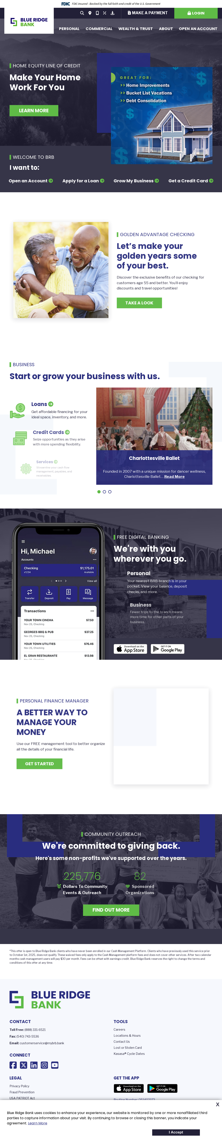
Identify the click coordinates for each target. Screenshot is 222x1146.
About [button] (166, 28)
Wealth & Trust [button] (135, 28)
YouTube (54, 1065)
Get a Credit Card (188, 181)
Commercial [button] (99, 28)
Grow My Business (133, 181)
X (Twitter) (23, 1065)
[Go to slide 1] (99, 491)
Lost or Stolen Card (128, 1047)
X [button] (217, 1104)
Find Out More (111, 910)
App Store (129, 1088)
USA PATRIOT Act (22, 1098)
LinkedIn (34, 1065)
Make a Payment (150, 13)
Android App (167, 649)
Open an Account (198, 28)
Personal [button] (69, 28)
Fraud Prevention (22, 1092)
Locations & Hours (127, 1035)
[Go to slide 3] (109, 491)
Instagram (44, 1065)
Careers (119, 1029)
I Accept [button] (176, 1132)
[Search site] (82, 13)
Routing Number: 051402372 (134, 1099)
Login (198, 13)
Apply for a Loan (80, 181)
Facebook (13, 1065)
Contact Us (122, 1041)
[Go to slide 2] (104, 491)
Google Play (162, 1088)
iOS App (130, 649)
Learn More (37, 1123)
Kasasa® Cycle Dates (129, 1053)
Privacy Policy (19, 1086)
